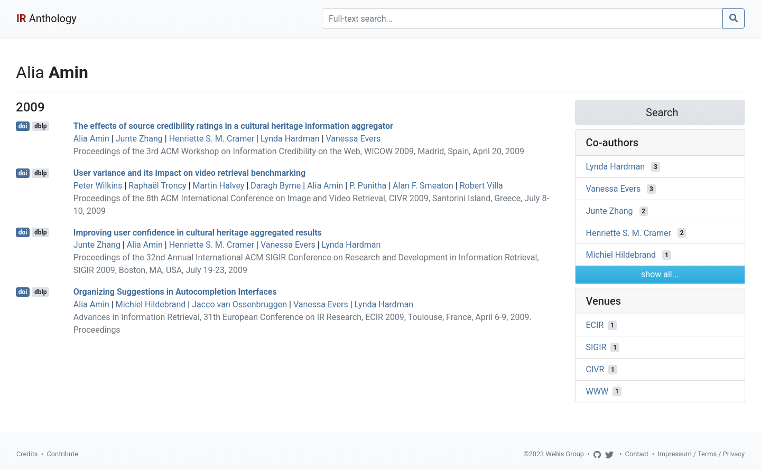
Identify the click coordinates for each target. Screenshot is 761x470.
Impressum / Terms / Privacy (701, 454)
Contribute (62, 454)
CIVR (595, 369)
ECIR (595, 325)
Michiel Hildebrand (151, 304)
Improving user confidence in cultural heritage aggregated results (197, 232)
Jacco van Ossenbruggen (239, 304)
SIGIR (596, 347)
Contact (637, 454)
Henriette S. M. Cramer (211, 139)
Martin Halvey (218, 186)
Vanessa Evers (353, 139)
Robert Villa (481, 186)
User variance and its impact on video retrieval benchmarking (189, 173)
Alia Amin (91, 139)
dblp (40, 126)
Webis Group (564, 454)
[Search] (522, 18)
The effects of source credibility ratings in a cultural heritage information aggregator (233, 126)
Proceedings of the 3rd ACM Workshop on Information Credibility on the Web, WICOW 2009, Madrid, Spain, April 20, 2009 (298, 151)
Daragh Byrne (275, 186)
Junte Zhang (139, 139)
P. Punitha (367, 186)
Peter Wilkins (98, 186)
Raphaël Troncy (157, 186)
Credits (27, 454)
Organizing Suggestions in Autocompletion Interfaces (175, 292)
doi (22, 126)
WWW (597, 391)
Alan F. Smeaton (423, 186)
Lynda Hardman (290, 139)
